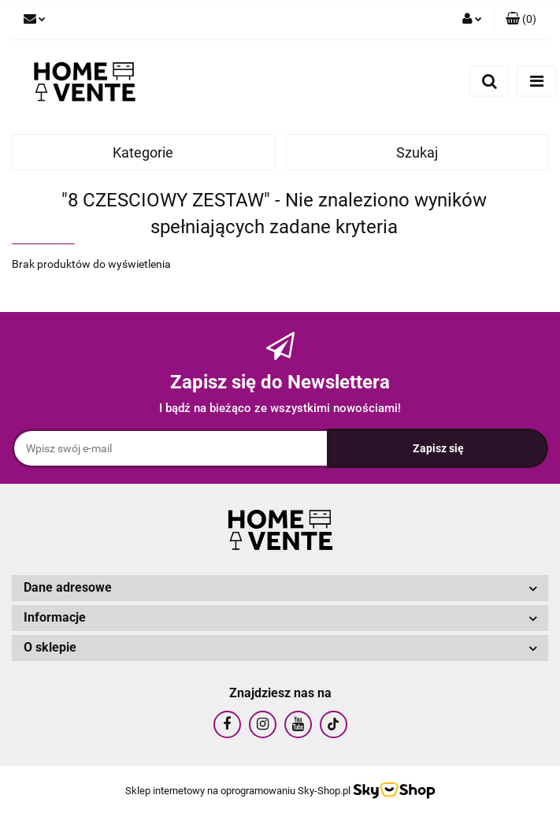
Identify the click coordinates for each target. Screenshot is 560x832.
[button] (521, 19)
